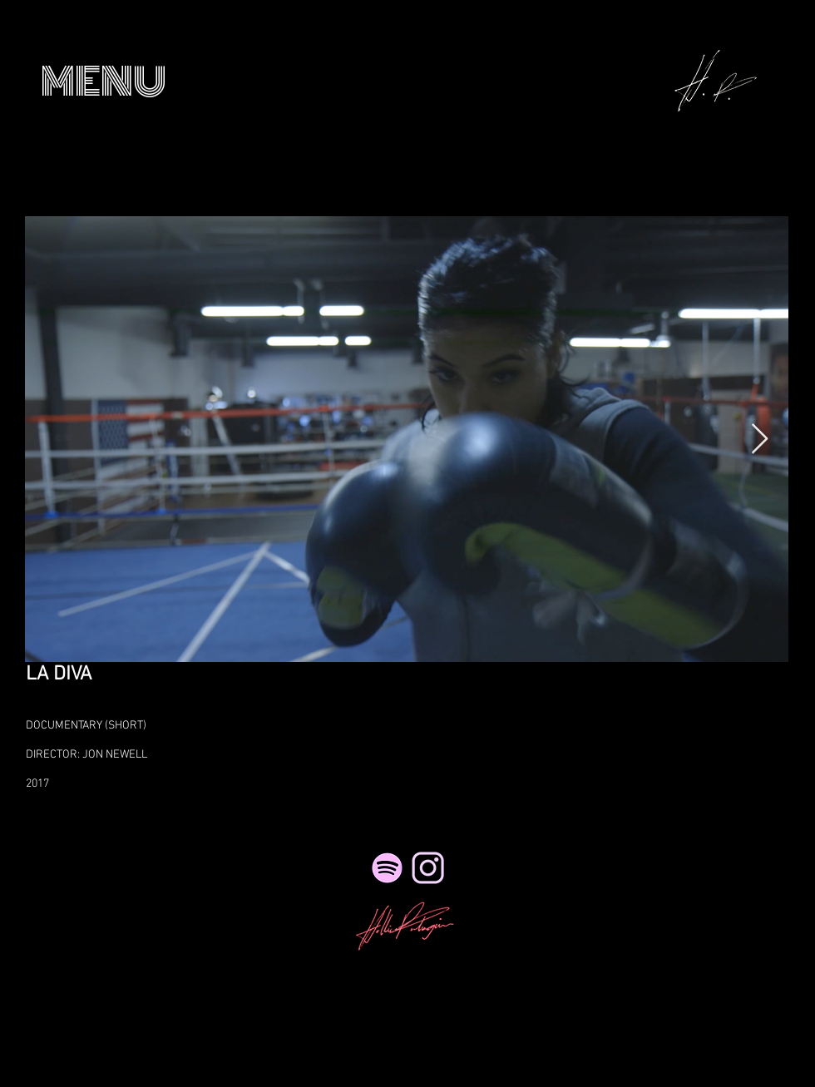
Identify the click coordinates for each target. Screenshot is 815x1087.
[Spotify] (387, 868)
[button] (103, 82)
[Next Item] (759, 439)
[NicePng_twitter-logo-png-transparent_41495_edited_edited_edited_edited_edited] (428, 868)
